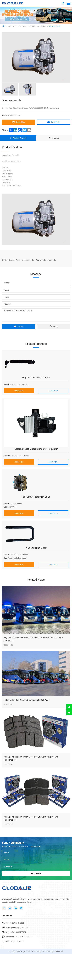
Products (17, 26)
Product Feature (18, 138)
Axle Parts (52, 260)
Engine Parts (41, 260)
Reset (53, 325)
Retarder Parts (14, 260)
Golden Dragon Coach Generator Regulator (36, 448)
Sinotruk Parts (54, 26)
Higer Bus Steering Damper (36, 377)
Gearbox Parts (28, 260)
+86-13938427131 (18, 932)
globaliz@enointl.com (19, 927)
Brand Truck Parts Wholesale (34, 26)
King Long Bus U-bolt (36, 547)
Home (8, 26)
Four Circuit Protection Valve (36, 496)
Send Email (53, 122)
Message (54, 138)
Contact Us (7, 915)
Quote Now (18, 122)
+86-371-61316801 (16, 923)
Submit (19, 325)
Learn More (53, 390)
